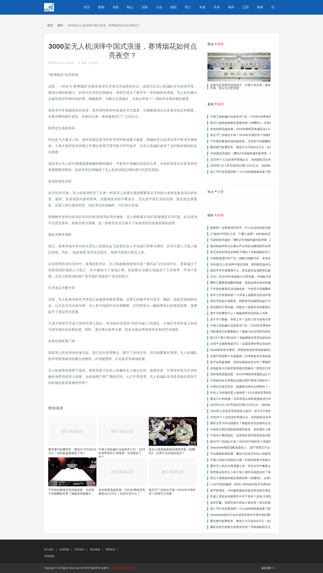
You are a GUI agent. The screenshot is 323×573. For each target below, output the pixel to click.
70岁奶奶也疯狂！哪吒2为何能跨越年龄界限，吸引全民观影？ (250, 153)
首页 (87, 7)
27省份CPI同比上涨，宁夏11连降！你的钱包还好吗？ (244, 234)
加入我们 (49, 549)
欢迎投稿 (64, 549)
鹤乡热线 (95, 549)
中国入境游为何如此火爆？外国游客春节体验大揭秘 (243, 460)
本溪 (202, 7)
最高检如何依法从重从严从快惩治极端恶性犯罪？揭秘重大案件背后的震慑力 (259, 246)
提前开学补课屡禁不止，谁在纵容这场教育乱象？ (242, 270)
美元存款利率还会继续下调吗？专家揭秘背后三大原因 (244, 252)
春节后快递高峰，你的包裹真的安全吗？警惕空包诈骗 (244, 362)
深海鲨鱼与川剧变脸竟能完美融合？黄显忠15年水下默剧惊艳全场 (252, 368)
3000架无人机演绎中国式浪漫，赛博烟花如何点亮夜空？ (246, 264)
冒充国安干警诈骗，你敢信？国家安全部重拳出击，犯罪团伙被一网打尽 (256, 307)
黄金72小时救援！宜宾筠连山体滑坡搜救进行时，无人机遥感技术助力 (255, 398)
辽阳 (246, 7)
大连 (159, 7)
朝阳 (174, 7)
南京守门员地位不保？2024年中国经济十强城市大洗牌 (245, 135)
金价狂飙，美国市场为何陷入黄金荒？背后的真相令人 (244, 502)
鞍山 (130, 7)
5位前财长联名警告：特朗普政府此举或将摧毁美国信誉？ (247, 350)
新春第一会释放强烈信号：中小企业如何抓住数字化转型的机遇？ (252, 227)
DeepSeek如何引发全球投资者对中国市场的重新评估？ (245, 514)
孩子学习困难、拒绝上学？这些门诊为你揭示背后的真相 (246, 319)
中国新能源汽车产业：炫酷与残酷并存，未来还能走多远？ (247, 258)
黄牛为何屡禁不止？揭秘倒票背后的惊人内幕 (239, 313)
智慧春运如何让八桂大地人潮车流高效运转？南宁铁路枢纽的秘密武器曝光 (257, 472)
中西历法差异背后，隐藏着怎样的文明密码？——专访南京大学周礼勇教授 (257, 386)
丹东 (217, 7)
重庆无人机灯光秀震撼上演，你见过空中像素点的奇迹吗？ (247, 466)
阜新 (116, 7)
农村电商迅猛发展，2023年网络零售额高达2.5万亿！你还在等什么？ (254, 129)
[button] (239, 78)
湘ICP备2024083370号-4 (125, 568)
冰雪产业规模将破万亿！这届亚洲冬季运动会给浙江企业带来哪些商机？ (256, 343)
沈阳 (145, 7)
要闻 (101, 7)
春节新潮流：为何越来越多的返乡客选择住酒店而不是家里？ (249, 490)
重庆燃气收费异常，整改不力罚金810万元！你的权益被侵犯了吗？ (253, 147)
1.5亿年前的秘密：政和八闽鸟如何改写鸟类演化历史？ (245, 484)
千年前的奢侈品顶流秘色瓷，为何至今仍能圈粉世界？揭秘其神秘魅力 (255, 141)
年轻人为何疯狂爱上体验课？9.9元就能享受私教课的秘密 (246, 392)
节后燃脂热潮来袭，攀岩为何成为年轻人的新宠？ (242, 453)
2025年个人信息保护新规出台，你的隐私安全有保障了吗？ (248, 159)
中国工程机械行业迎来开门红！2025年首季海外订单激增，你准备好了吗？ (121, 453)
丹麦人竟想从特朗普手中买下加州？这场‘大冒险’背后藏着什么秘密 (252, 496)
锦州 (231, 7)
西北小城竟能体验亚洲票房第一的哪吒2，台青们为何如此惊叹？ (251, 122)
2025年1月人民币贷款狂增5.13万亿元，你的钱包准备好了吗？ (250, 165)
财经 (60, 25)
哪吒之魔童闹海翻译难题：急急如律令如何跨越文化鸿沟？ (247, 282)
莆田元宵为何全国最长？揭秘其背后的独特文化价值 (243, 423)
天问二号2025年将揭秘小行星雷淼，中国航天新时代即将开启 (249, 276)
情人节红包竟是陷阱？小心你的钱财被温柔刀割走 (242, 171)
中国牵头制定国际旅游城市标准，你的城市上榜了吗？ (244, 429)
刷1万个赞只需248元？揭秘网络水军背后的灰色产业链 (245, 337)
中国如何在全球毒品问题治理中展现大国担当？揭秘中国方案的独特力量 (256, 380)
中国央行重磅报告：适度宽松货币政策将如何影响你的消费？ (249, 435)
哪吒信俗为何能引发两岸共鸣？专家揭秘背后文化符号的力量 (249, 527)
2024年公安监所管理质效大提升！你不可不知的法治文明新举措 (250, 411)
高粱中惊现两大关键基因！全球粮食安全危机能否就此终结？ (249, 356)
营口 (188, 7)
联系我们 (80, 549)
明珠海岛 (110, 549)
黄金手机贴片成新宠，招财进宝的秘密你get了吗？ (242, 301)
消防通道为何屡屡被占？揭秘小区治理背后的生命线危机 (246, 331)
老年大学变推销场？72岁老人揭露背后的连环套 (240, 295)
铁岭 (260, 7)
